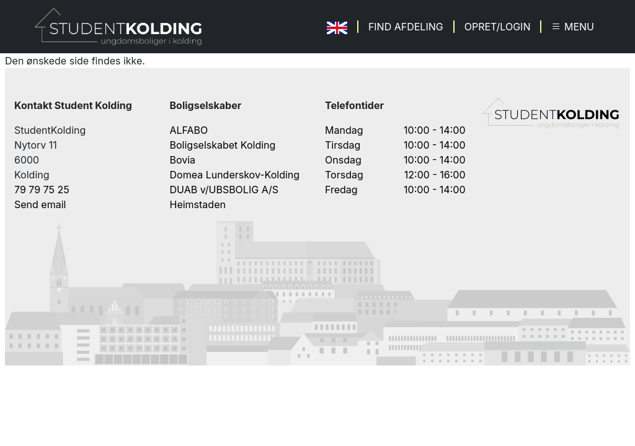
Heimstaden (198, 204)
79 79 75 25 (41, 189)
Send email (40, 204)
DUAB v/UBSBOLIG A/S (224, 189)
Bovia (183, 160)
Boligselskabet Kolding (223, 145)
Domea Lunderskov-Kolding (235, 174)
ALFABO (189, 130)
